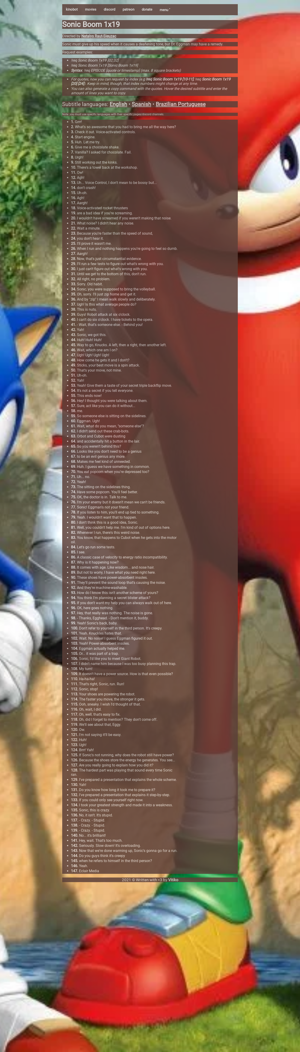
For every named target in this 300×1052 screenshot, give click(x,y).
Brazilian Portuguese (181, 104)
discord (109, 9)
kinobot (72, 9)
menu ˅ (165, 10)
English (118, 104)
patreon (128, 9)
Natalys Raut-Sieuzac (98, 36)
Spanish (141, 104)
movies (90, 9)
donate (147, 9)
